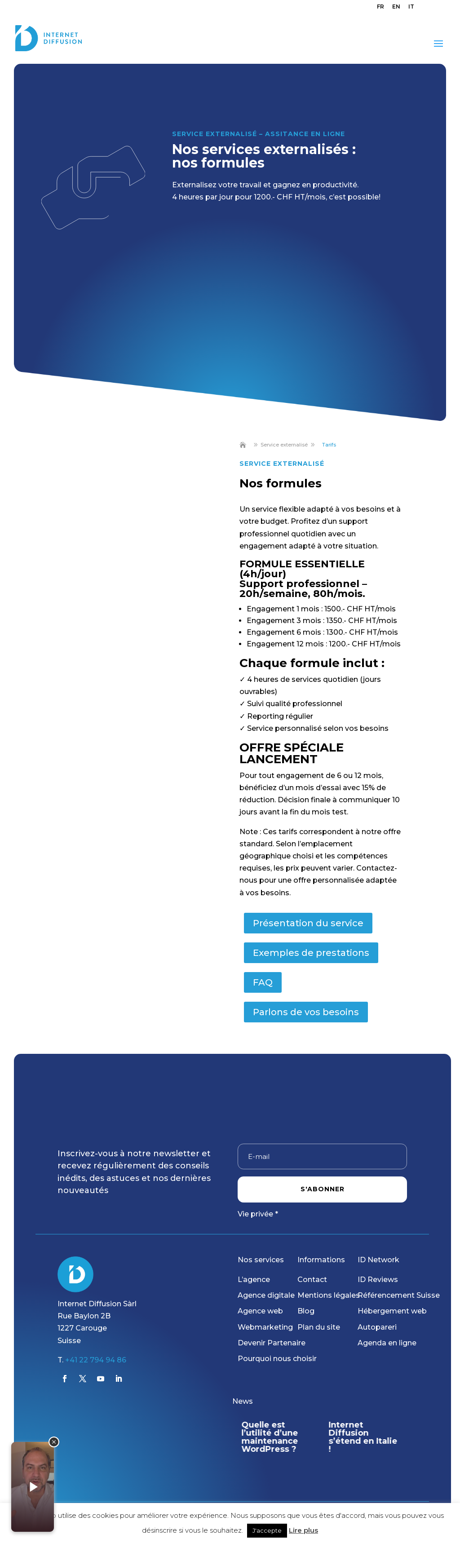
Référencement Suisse (399, 1295)
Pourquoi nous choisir (277, 1358)
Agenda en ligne (387, 1343)
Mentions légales (328, 1295)
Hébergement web (392, 1311)
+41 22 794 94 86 (95, 1360)
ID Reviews (378, 1279)
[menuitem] (380, 8)
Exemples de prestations (311, 952)
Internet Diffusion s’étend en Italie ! (363, 1437)
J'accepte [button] (267, 1530)
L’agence (254, 1279)
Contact (312, 1279)
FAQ (263, 982)
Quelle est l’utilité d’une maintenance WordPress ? (269, 1437)
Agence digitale (266, 1295)
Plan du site (318, 1327)
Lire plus (303, 1530)
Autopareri (377, 1327)
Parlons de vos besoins (306, 1012)
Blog (305, 1311)
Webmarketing (265, 1327)
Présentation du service (308, 923)
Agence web (260, 1311)
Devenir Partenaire (271, 1343)
